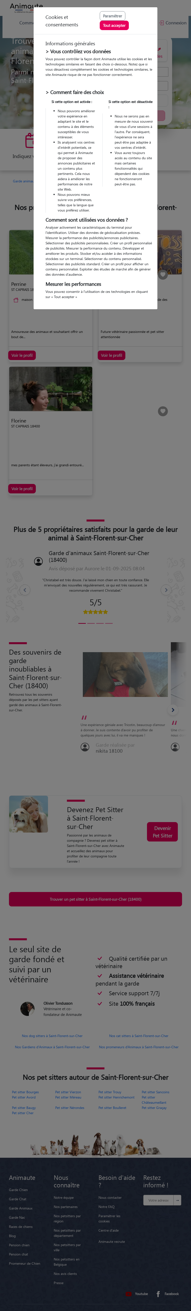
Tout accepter (114, 25)
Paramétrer (112, 15)
